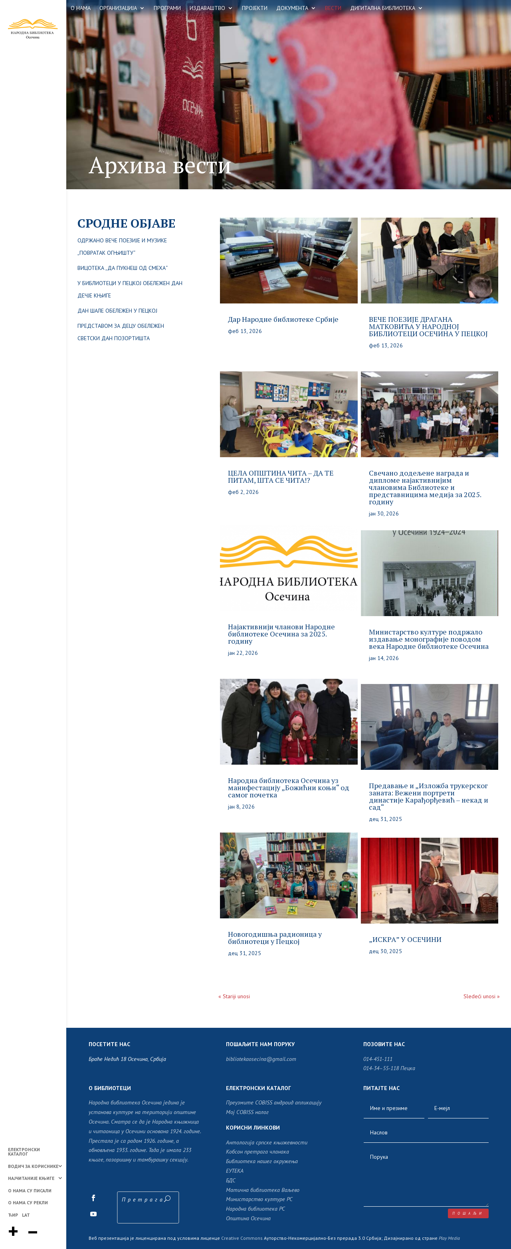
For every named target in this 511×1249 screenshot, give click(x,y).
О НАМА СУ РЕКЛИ (28, 1202)
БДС (231, 1180)
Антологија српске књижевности (266, 1142)
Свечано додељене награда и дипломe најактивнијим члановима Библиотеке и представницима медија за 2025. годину (425, 487)
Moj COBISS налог (247, 1112)
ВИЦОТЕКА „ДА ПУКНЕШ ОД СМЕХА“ (122, 268)
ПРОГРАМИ (167, 8)
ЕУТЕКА (235, 1170)
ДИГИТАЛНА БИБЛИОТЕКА (382, 8)
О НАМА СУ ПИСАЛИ (29, 1190)
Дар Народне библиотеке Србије (283, 319)
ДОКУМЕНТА (292, 8)
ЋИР (13, 1215)
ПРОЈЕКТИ (254, 8)
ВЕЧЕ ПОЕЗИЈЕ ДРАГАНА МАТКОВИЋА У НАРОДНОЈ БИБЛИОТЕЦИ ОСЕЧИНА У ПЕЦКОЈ (428, 326)
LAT (26, 1215)
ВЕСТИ (333, 8)
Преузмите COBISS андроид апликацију (273, 1102)
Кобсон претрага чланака (257, 1151)
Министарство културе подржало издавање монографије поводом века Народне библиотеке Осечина (429, 639)
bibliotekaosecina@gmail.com (261, 1059)
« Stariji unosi (234, 996)
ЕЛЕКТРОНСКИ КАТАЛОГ (24, 1152)
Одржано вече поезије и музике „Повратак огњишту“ (122, 246)
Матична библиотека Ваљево (262, 1189)
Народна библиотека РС (255, 1208)
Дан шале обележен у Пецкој (117, 310)
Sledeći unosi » (481, 996)
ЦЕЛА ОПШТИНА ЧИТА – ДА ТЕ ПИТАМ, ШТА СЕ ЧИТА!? (281, 476)
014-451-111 (377, 1059)
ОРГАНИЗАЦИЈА (118, 8)
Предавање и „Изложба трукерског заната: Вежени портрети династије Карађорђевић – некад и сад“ (428, 796)
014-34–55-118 (381, 1068)
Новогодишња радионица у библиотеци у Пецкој (275, 937)
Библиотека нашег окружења (262, 1161)
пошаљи (468, 1213)
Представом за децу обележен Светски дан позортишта (120, 332)
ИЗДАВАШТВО (207, 8)
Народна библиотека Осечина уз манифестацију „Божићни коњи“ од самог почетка (288, 787)
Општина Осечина (248, 1218)
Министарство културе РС (259, 1199)
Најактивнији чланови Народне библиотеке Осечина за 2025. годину (281, 634)
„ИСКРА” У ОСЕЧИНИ (405, 939)
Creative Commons (242, 1238)
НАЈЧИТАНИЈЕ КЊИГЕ (31, 1178)
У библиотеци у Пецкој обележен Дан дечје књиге (129, 289)
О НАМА (81, 8)
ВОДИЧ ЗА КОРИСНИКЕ (33, 1166)
